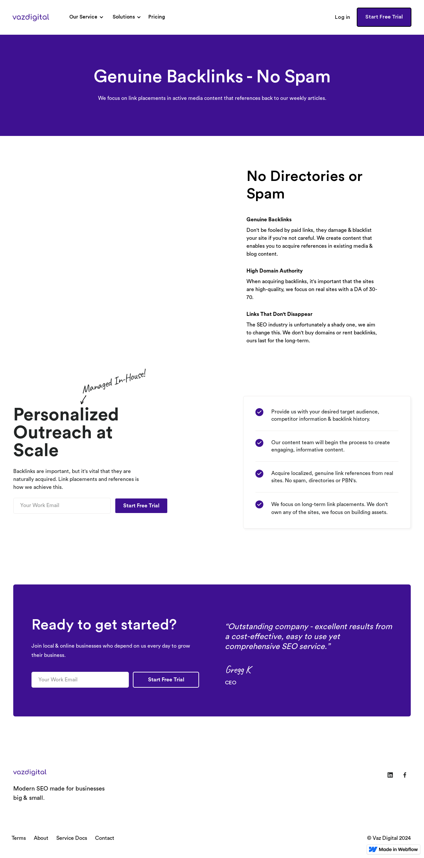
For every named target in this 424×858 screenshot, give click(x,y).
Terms (19, 838)
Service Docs (71, 838)
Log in (342, 17)
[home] (31, 17)
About (41, 838)
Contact (104, 838)
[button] (85, 17)
